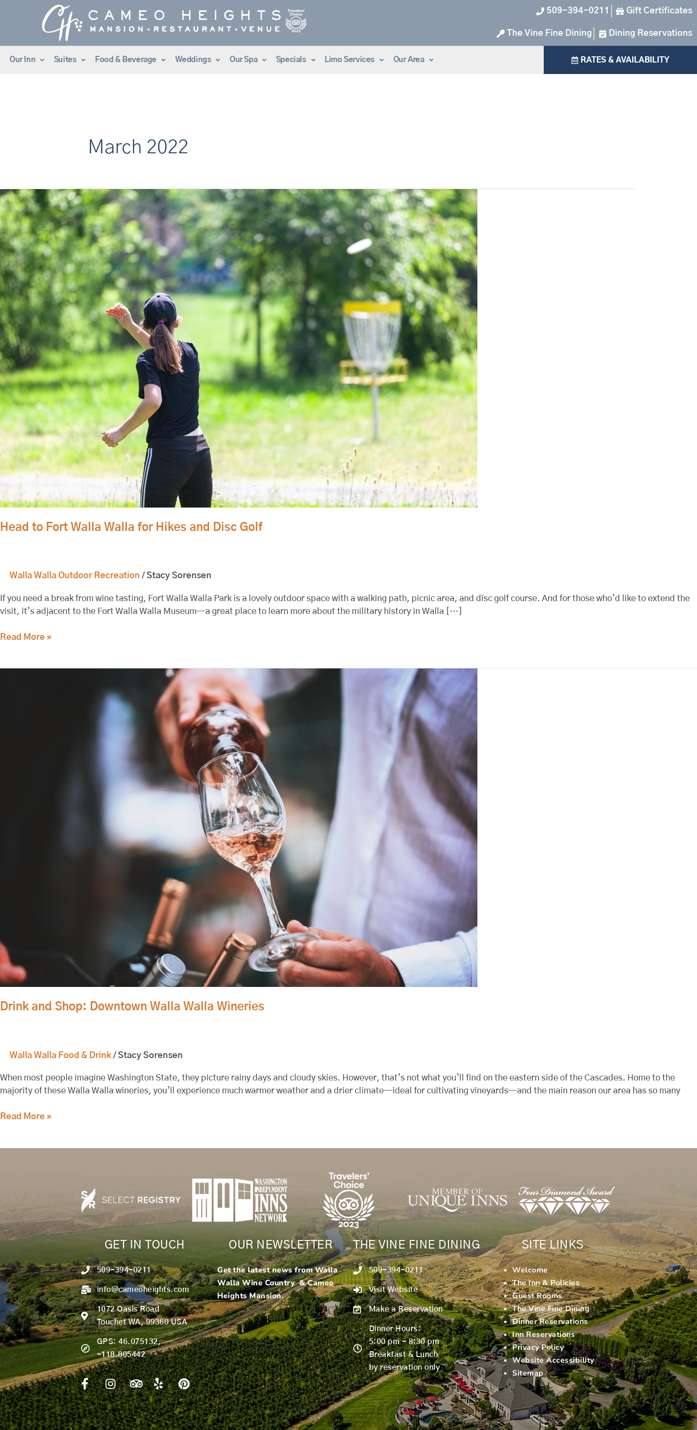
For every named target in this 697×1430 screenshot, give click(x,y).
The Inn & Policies (546, 1283)
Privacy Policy (538, 1347)
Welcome (530, 1270)
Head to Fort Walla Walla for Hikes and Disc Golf (131, 527)
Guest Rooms (537, 1296)
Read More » (26, 636)
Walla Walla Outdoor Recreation (75, 576)
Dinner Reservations (550, 1321)
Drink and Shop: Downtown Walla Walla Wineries (132, 1007)
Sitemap (528, 1373)
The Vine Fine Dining (551, 1308)
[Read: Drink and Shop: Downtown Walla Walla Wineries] (238, 828)
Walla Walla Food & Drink (60, 1055)
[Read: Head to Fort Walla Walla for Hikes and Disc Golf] (238, 348)
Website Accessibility (553, 1360)
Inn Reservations (543, 1334)
